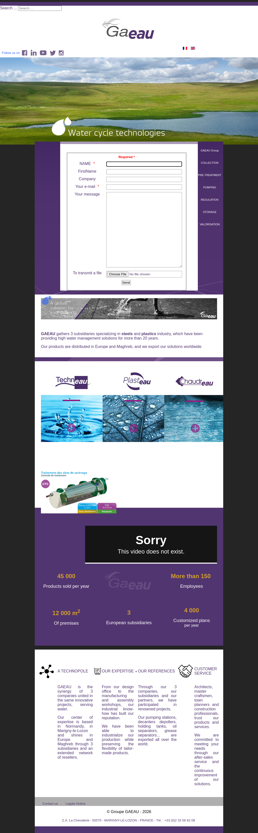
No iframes (151, 558)
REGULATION (210, 199)
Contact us (50, 818)
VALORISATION (210, 224)
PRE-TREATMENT (209, 175)
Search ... (8, 8)
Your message (87, 194)
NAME (85, 164)
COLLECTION (210, 162)
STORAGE (210, 212)
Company (87, 179)
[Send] (126, 297)
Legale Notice (75, 818)
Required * (126, 157)
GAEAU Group (210, 150)
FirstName (87, 171)
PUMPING (209, 187)
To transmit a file (87, 288)
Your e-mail (85, 186)
